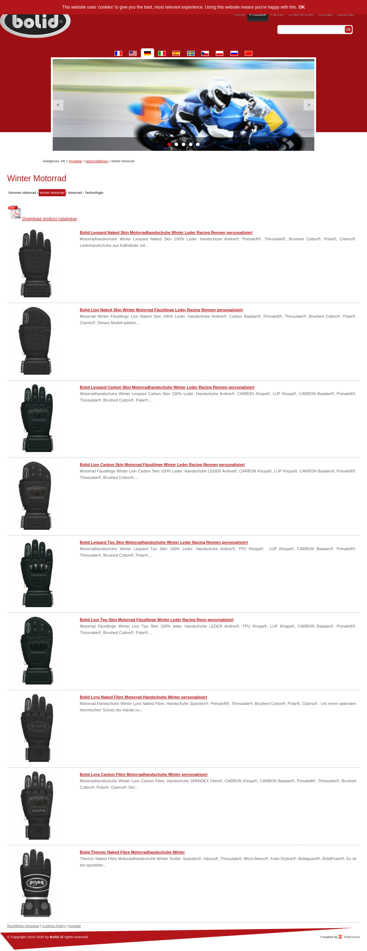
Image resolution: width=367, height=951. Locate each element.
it (162, 53)
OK (302, 7)
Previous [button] (58, 105)
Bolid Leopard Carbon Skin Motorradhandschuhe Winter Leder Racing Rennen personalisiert (167, 387)
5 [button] (198, 144)
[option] (183, 105)
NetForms (352, 937)
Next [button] (309, 105)
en (133, 53)
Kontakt (74, 926)
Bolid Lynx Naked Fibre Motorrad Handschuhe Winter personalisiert (143, 697)
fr (118, 53)
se (191, 53)
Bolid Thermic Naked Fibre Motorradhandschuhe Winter (132, 852)
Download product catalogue (49, 218)
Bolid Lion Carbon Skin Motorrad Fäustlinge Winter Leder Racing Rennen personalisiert (162, 464)
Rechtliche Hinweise (23, 926)
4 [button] (190, 144)
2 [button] (176, 144)
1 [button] (169, 144)
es (176, 53)
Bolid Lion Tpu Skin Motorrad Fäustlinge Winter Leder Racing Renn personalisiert (157, 620)
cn (248, 53)
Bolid (54, 937)
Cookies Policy (54, 926)
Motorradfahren (97, 161)
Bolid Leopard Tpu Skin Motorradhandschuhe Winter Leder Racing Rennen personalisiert (164, 542)
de (147, 53)
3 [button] (183, 144)
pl (219, 53)
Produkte (75, 161)
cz (205, 53)
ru (234, 53)
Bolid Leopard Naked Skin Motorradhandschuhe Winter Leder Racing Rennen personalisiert (166, 232)
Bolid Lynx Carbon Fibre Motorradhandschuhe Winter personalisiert (144, 774)
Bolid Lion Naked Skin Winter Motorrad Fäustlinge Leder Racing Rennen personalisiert (161, 310)
